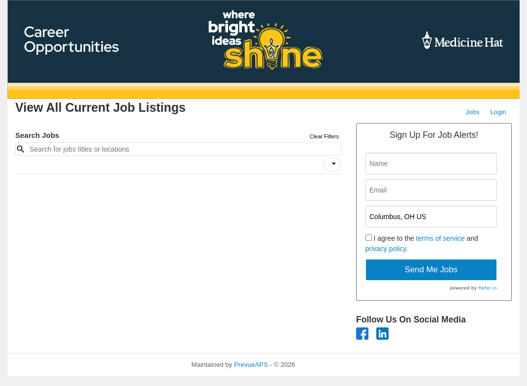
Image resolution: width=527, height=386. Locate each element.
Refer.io (488, 288)
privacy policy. (386, 249)
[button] (332, 165)
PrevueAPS (251, 364)
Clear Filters (324, 136)
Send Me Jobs (431, 269)
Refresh (324, 364)
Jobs (472, 112)
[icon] (334, 164)
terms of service (440, 238)
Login (498, 112)
